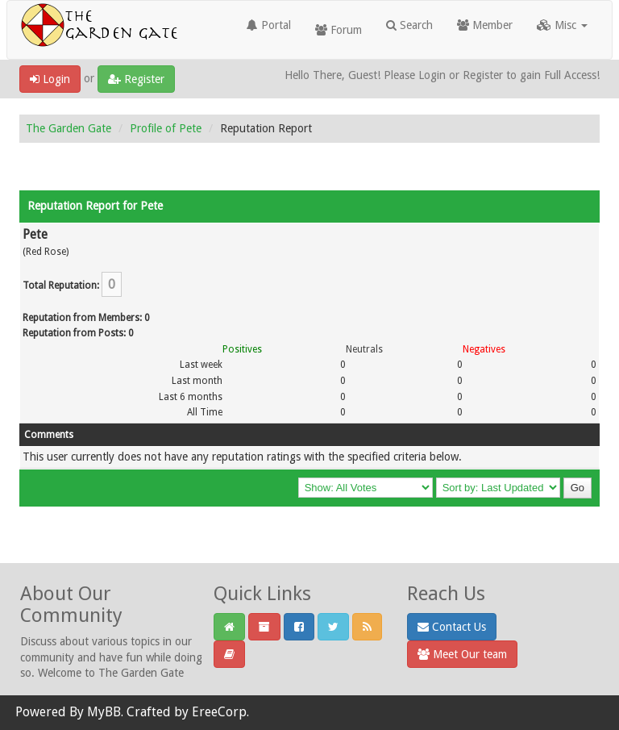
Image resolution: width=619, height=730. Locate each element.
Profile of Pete (165, 128)
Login (50, 79)
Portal (269, 25)
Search (409, 25)
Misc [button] (562, 25)
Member (485, 25)
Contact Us (452, 626)
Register (136, 79)
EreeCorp (219, 712)
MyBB (104, 712)
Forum (338, 29)
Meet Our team (462, 654)
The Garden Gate (68, 128)
